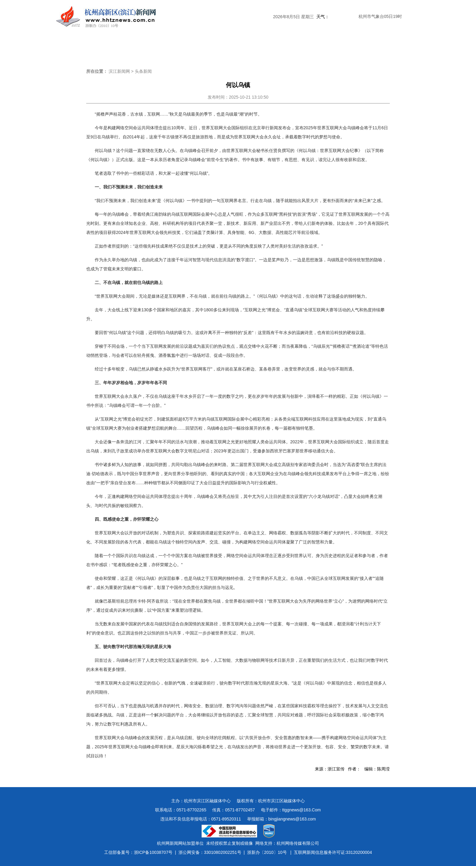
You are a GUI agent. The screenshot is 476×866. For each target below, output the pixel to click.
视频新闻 (336, 46)
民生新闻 (270, 46)
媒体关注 (172, 46)
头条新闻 (107, 46)
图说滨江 (369, 46)
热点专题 (205, 46)
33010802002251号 (222, 852)
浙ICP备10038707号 (153, 852)
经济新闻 (238, 46)
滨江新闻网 (119, 71)
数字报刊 (303, 46)
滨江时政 (139, 46)
